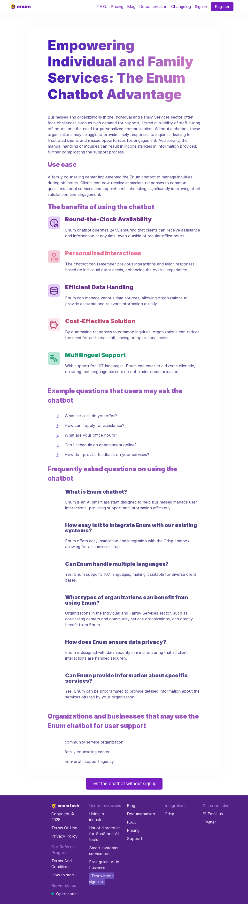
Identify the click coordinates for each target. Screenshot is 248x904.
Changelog (181, 6)
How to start (62, 874)
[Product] (21, 6)
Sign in (201, 6)
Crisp (169, 813)
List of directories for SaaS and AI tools (105, 833)
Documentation (153, 6)
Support (134, 838)
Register (222, 6)
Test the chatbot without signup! (124, 783)
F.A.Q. (101, 6)
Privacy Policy (64, 836)
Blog (131, 6)
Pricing (117, 6)
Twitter (210, 822)
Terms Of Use (64, 827)
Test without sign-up (101, 878)
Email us (215, 813)
